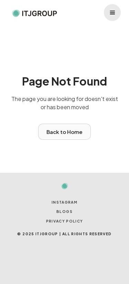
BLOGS (64, 211)
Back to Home (64, 131)
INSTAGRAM (64, 202)
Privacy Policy (64, 221)
